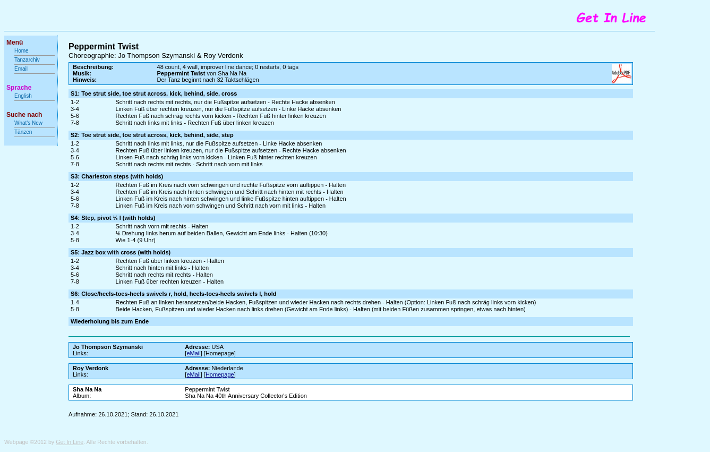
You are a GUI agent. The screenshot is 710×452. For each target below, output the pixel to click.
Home (21, 51)
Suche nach (24, 114)
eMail (193, 353)
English (23, 96)
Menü (14, 42)
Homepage (220, 374)
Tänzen (23, 132)
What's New (29, 123)
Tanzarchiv (27, 60)
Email (21, 69)
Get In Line (69, 442)
